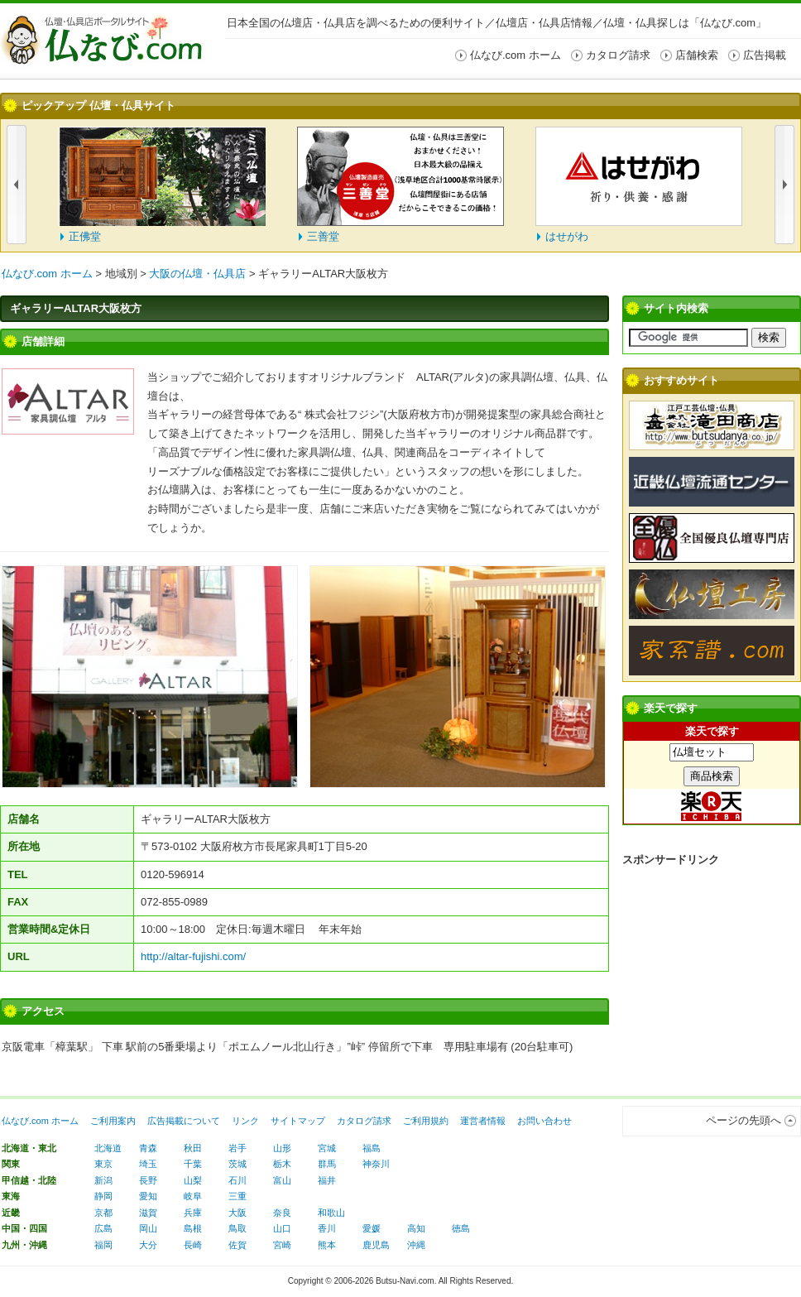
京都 (103, 1213)
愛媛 (371, 1228)
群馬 (327, 1164)
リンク (245, 1121)
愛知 (148, 1196)
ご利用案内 (113, 1121)
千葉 (193, 1164)
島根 (193, 1228)
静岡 (103, 1196)
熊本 (327, 1245)
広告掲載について (183, 1121)
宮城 (327, 1148)
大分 (148, 1245)
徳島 (461, 1228)
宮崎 (282, 1245)
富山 (282, 1180)
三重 (237, 1196)
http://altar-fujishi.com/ (193, 956)
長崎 (193, 1245)
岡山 (148, 1228)
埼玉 (148, 1164)
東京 (103, 1164)
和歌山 (331, 1213)
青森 (148, 1148)
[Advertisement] (711, 964)
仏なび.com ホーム (47, 273)
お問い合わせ (544, 1121)
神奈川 (376, 1164)
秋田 (193, 1148)
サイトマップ (298, 1121)
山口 (282, 1228)
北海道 (108, 1148)
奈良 (282, 1213)
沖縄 (416, 1245)
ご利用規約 (425, 1121)
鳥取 (237, 1228)
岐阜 (193, 1196)
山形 (282, 1148)
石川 (237, 1180)
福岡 (103, 1245)
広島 (103, 1228)
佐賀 (237, 1245)
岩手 (237, 1148)
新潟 (103, 1180)
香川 (327, 1228)
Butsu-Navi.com (405, 1280)
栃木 (282, 1164)
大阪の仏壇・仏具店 (197, 273)
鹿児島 (376, 1245)
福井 (327, 1180)
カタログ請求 (364, 1121)
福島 (371, 1148)
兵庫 (193, 1213)
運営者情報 (483, 1121)
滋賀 (148, 1213)
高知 (416, 1228)
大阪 (237, 1213)
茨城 (237, 1164)
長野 (148, 1180)
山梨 (193, 1180)
